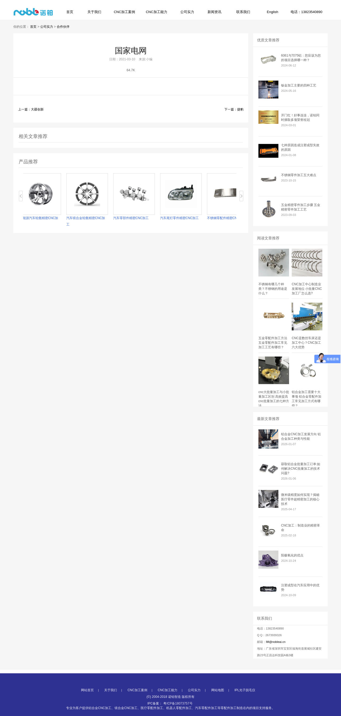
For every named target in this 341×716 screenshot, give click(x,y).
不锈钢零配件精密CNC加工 (232, 218)
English (272, 12)
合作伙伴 (63, 27)
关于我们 (94, 12)
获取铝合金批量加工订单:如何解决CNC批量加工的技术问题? (300, 468)
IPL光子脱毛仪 (244, 705)
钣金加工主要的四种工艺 (298, 85)
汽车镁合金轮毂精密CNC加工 (92, 221)
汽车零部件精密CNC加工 (137, 218)
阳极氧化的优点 (292, 555)
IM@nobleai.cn (276, 641)
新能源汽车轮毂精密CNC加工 (45, 221)
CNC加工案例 (124, 12)
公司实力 (187, 12)
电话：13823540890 (306, 12)
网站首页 (87, 705)
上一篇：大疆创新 (31, 109)
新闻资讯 (214, 12)
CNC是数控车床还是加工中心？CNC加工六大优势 (306, 342)
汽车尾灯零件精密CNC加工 (186, 218)
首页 (69, 12)
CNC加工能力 (156, 12)
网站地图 (217, 705)
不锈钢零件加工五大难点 (298, 175)
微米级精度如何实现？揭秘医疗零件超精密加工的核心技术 (300, 499)
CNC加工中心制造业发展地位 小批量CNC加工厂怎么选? (307, 288)
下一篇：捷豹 (233, 109)
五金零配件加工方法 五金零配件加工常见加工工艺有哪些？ (272, 342)
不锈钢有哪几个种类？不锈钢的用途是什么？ (272, 288)
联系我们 (243, 12)
